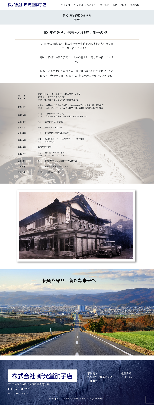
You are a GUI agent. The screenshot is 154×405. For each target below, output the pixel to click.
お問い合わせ (119, 4)
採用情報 (134, 4)
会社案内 (92, 381)
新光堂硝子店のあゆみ (85, 4)
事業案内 (65, 4)
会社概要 (104, 4)
